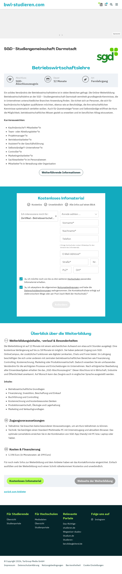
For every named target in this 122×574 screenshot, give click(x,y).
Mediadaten (40, 519)
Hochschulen (74, 279)
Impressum (9, 565)
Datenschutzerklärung (28, 565)
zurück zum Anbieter (15, 491)
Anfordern (61, 304)
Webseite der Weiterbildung (95, 481)
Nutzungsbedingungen (68, 287)
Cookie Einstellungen (93, 565)
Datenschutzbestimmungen (37, 290)
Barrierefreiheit (73, 565)
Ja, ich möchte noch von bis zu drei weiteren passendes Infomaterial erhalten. (57, 280)
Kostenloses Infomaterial (25, 481)
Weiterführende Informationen (61, 172)
